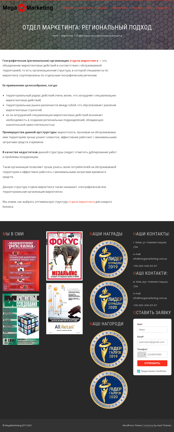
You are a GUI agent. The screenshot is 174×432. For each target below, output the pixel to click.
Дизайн (103, 8)
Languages (163, 8)
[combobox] (141, 354)
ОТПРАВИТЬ (152, 363)
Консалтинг (120, 8)
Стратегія (68, 8)
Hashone (149, 425)
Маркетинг (86, 8)
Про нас (138, 8)
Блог (149, 8)
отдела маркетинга (81, 202)
